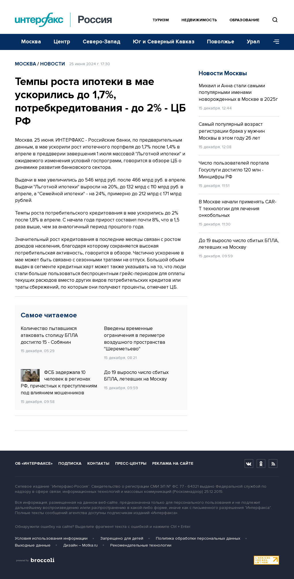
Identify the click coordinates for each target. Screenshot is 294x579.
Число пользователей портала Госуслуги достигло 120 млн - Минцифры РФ (234, 170)
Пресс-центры (130, 463)
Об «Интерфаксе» (34, 463)
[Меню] (274, 42)
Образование (244, 20)
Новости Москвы (223, 73)
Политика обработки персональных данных (198, 538)
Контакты (98, 463)
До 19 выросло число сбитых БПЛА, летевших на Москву (136, 375)
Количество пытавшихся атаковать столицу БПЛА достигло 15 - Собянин (49, 335)
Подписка (70, 463)
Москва (31, 41)
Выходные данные (33, 545)
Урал (253, 41)
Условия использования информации (51, 538)
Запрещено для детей (121, 538)
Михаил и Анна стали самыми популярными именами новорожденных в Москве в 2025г (238, 93)
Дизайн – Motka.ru (80, 545)
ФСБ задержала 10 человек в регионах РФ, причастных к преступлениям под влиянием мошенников (59, 382)
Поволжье (220, 41)
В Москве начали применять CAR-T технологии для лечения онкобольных (237, 209)
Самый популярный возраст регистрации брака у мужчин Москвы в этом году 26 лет (232, 131)
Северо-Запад (101, 41)
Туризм (160, 20)
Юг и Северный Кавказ (163, 41)
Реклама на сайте (172, 463)
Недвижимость (199, 20)
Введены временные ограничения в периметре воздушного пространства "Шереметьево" (134, 338)
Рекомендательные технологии (140, 545)
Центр (62, 41)
